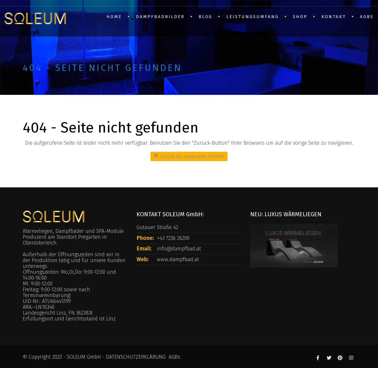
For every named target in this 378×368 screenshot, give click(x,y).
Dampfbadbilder (160, 16)
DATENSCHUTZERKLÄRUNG (136, 357)
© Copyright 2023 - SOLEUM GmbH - (64, 357)
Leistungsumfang (252, 16)
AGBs (367, 16)
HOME (114, 16)
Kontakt (333, 16)
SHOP (300, 16)
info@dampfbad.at (179, 248)
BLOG (205, 16)
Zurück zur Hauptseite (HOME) (189, 156)
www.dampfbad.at (178, 259)
